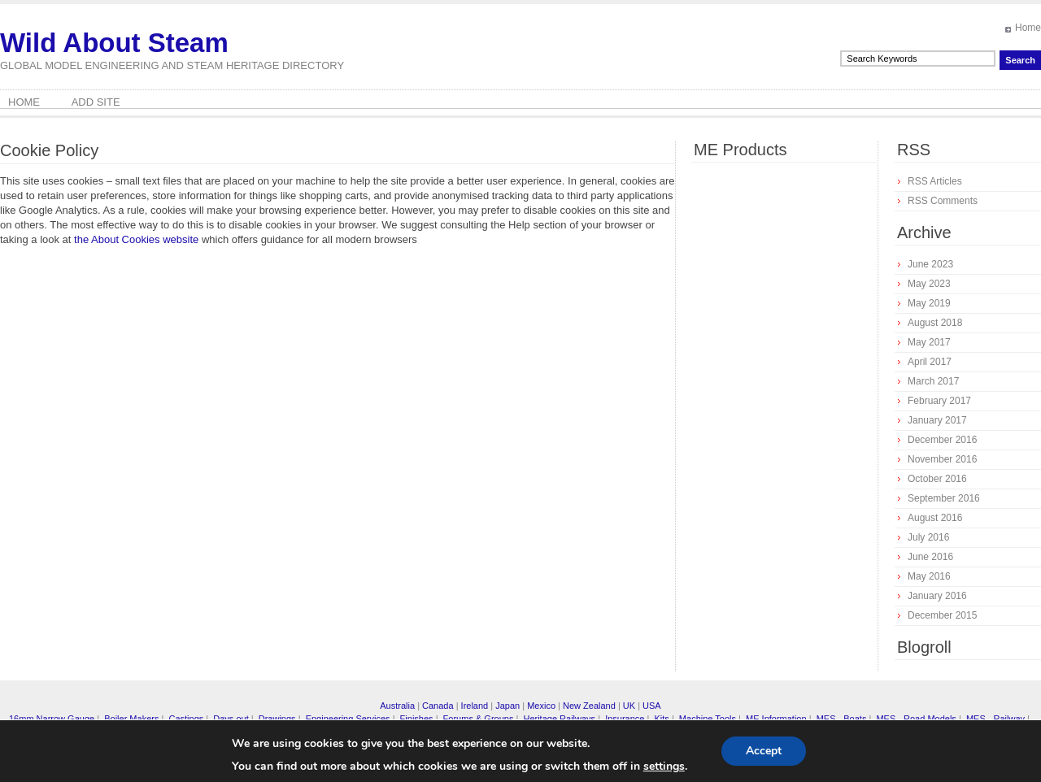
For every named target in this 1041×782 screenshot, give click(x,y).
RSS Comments (943, 200)
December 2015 (942, 615)
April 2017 (930, 361)
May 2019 (929, 303)
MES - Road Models (916, 718)
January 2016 (937, 596)
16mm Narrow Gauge (51, 718)
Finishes (416, 718)
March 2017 (933, 381)
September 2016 (944, 498)
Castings (185, 718)
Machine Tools (707, 718)
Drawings (277, 718)
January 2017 (937, 420)
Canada (438, 705)
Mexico (541, 705)
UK (629, 705)
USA (651, 705)
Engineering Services (348, 718)
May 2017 (929, 342)
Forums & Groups (478, 718)
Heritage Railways (559, 718)
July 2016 (928, 537)
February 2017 (939, 400)
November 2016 (942, 459)
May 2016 (929, 576)
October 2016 (937, 478)
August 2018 (935, 322)
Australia (397, 705)
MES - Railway (995, 718)
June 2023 (930, 264)
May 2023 (929, 283)
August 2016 (935, 518)
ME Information (776, 718)
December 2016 (942, 439)
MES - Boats (842, 718)
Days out (230, 718)
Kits (661, 718)
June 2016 (930, 557)
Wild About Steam (114, 43)
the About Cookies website (136, 239)
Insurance (624, 718)
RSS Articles (935, 181)
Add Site (96, 102)
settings (664, 766)
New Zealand (589, 705)
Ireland (475, 705)
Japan (507, 705)
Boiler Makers (131, 718)
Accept (764, 750)
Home (1028, 27)
